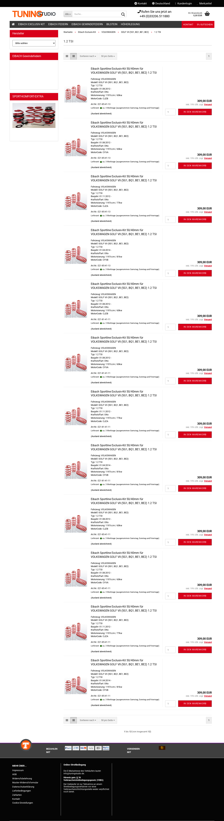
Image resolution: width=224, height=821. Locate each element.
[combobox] (88, 56)
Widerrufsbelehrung (22, 778)
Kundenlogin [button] (183, 3)
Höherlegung (130, 24)
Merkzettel (204, 3)
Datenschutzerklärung (23, 786)
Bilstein (111, 24)
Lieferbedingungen (21, 790)
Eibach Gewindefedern (87, 24)
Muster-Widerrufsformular (25, 782)
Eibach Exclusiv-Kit (31, 24)
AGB (14, 774)
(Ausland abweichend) (101, 113)
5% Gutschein (205, 24)
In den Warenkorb (195, 112)
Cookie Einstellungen (22, 802)
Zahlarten (17, 795)
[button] (161, 3)
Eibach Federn (58, 24)
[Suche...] (68, 14)
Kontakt (140, 3)
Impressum (18, 770)
